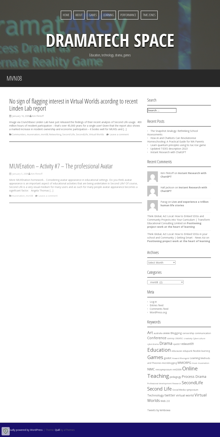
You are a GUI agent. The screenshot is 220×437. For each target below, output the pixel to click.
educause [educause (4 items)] (177, 350)
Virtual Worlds (96, 135)
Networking (55, 135)
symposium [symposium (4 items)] (192, 389)
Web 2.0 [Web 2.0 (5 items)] (165, 401)
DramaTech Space (110, 40)
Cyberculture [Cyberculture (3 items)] (199, 338)
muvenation (33, 135)
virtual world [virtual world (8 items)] (185, 395)
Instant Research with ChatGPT (168, 152)
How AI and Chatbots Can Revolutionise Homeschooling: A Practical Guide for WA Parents (175, 139)
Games (93, 15)
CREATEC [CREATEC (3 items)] (179, 338)
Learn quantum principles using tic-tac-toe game (178, 145)
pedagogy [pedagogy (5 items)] (175, 377)
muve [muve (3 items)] (194, 363)
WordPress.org (158, 312)
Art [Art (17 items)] (150, 332)
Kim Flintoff (38, 117)
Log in (153, 301)
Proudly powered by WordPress (25, 430)
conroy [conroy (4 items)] (170, 338)
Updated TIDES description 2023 (169, 148)
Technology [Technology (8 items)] (155, 395)
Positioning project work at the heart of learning (174, 225)
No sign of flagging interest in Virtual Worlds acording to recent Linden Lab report (73, 106)
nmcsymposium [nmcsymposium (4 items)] (164, 369)
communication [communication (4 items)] (203, 333)
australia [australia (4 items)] (158, 333)
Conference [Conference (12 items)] (156, 337)
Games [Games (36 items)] (155, 357)
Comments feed (159, 308)
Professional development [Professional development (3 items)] (159, 383)
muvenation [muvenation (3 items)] (203, 363)
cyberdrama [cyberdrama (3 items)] (153, 344)
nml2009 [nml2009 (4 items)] (177, 369)
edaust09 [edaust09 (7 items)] (187, 344)
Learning (108, 15)
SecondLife (82, 135)
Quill (57, 430)
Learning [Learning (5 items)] (195, 358)
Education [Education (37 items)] (159, 349)
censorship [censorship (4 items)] (188, 333)
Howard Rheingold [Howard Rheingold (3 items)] (180, 358)
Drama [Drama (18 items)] (165, 343)
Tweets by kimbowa (158, 410)
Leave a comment (119, 135)
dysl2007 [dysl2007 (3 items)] (177, 344)
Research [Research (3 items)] (176, 383)
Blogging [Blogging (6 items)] (176, 333)
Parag (164, 201)
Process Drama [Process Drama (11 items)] (194, 376)
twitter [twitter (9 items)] (169, 395)
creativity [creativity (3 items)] (188, 338)
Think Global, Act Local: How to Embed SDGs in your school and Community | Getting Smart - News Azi (177, 235)
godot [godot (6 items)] (167, 358)
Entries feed (156, 305)
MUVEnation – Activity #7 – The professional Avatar (61, 175)
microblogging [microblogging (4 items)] (169, 363)
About (78, 15)
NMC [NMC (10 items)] (151, 369)
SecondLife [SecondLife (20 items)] (192, 382)
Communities (19, 135)
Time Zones (149, 15)
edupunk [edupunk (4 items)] (187, 350)
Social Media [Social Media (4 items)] (179, 389)
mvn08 (44, 135)
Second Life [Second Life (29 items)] (159, 389)
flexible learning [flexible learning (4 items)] (201, 350)
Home (66, 15)
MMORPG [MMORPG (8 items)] (184, 363)
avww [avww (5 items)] (166, 333)
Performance (128, 15)
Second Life (68, 135)
